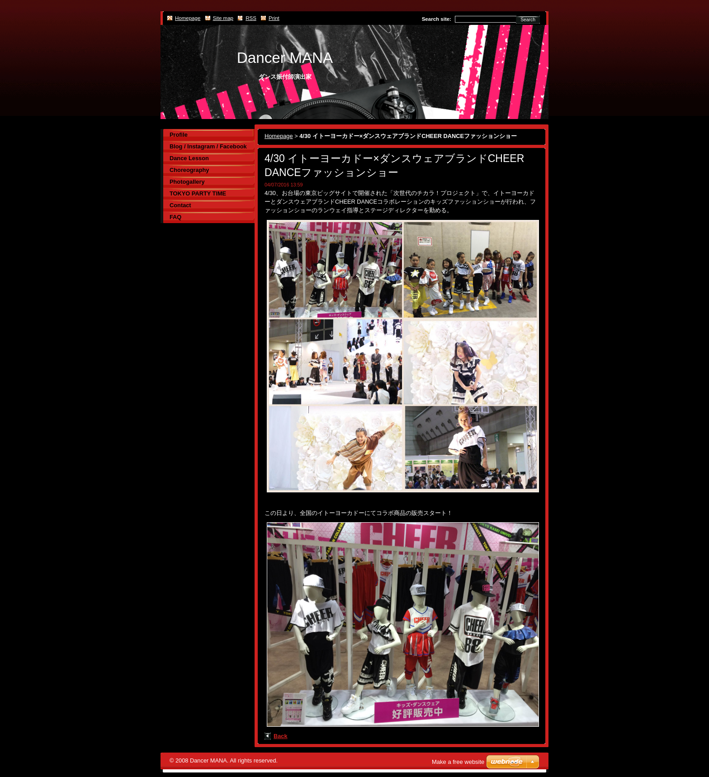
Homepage (279, 136)
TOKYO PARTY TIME (198, 193)
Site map (223, 18)
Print (274, 18)
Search (527, 19)
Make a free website (458, 761)
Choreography (189, 170)
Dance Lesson (189, 158)
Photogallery (187, 181)
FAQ (175, 217)
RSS (251, 18)
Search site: (436, 19)
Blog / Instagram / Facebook (208, 146)
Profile (179, 134)
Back (281, 736)
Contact (180, 205)
